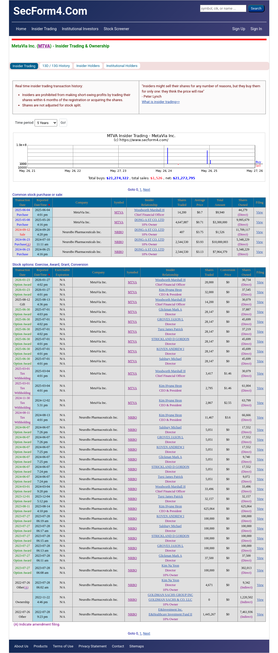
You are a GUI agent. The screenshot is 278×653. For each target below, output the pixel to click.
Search (256, 8)
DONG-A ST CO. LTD (149, 220)
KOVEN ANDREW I (170, 349)
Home (21, 29)
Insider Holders (88, 66)
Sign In (256, 29)
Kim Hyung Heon (170, 290)
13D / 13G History (56, 66)
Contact (118, 646)
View (259, 212)
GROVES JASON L (170, 319)
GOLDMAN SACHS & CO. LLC (170, 600)
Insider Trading (43, 29)
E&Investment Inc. (170, 609)
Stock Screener (116, 29)
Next (146, 190)
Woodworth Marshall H (149, 210)
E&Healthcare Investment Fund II (170, 614)
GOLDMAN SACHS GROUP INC (170, 595)
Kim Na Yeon (170, 565)
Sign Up (238, 29)
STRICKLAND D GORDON (170, 339)
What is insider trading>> (161, 102)
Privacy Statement (93, 646)
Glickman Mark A (170, 309)
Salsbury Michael (170, 359)
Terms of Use (63, 646)
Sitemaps (136, 646)
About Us (21, 646)
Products (40, 646)
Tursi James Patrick (170, 329)
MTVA (44, 46)
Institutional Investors (80, 29)
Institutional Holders (122, 66)
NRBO (118, 232)
